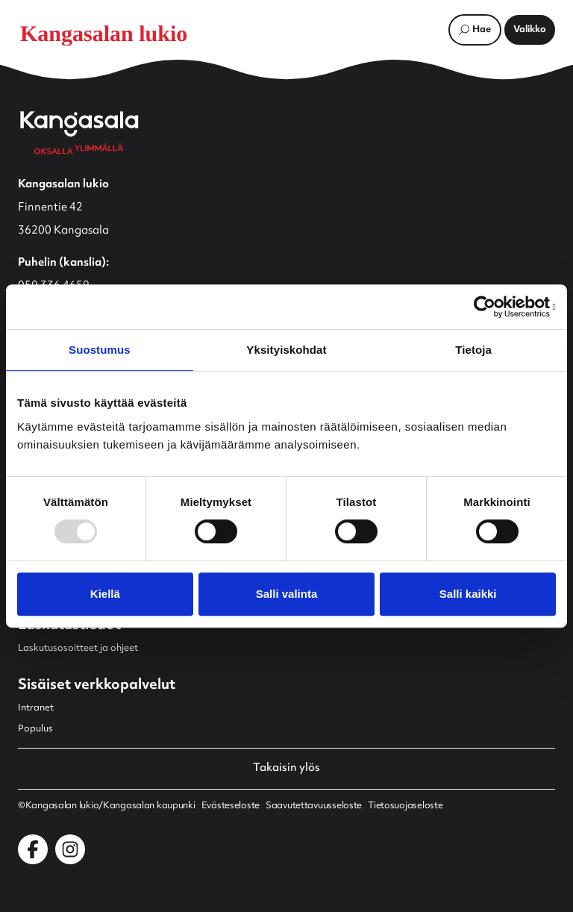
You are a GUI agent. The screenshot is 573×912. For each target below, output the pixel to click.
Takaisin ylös (286, 768)
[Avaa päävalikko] (529, 30)
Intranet (36, 708)
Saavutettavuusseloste (314, 806)
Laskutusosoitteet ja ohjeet (78, 648)
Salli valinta (287, 593)
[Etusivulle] (115, 34)
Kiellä (105, 593)
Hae (481, 30)
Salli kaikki (468, 593)
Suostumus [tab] (100, 349)
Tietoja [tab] (473, 349)
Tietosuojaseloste (405, 806)
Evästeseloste (230, 806)
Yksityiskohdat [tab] (286, 349)
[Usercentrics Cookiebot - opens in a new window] (490, 307)
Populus (35, 729)
